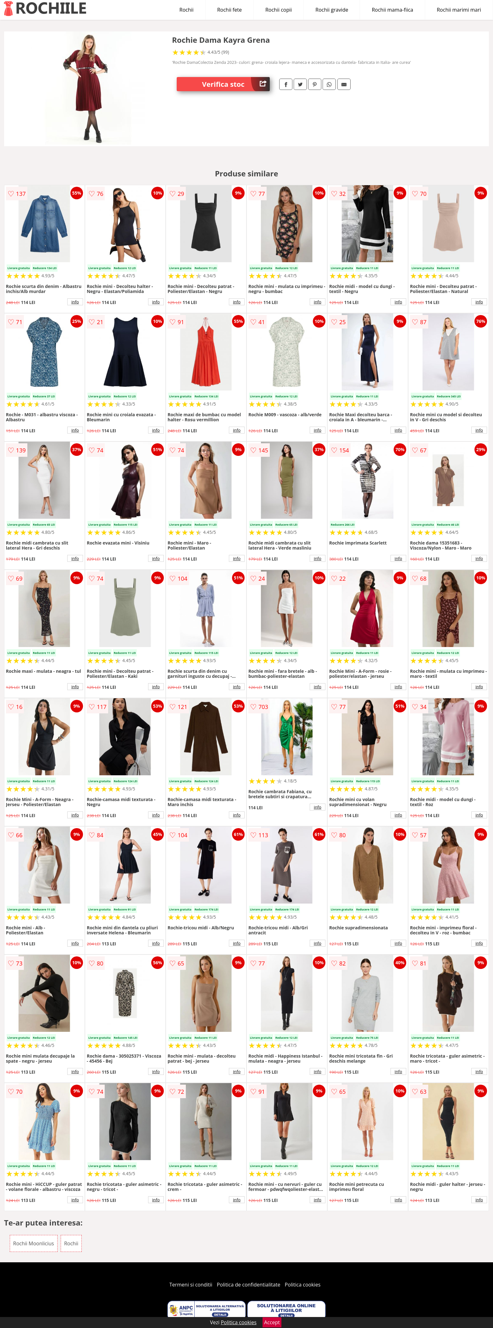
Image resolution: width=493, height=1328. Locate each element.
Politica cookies (303, 1284)
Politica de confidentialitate (248, 1284)
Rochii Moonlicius (33, 1243)
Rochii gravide (331, 9)
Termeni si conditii (191, 1284)
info (75, 302)
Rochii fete (229, 9)
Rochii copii (278, 9)
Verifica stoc (236, 84)
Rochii (187, 9)
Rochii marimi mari (459, 9)
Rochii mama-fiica (392, 9)
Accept (272, 1322)
